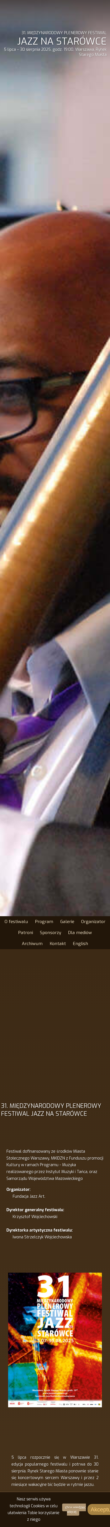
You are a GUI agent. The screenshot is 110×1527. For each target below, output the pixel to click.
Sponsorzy (50, 932)
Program (44, 921)
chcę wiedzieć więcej (75, 1509)
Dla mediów (80, 932)
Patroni (25, 932)
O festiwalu (16, 921)
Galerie (67, 921)
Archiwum (32, 943)
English (80, 943)
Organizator (93, 921)
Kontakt (58, 943)
